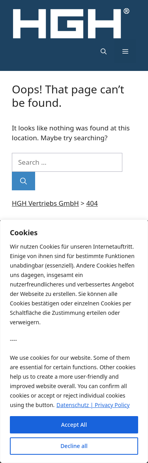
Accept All (74, 424)
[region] (74, 341)
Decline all (74, 446)
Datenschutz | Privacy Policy (92, 405)
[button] (103, 51)
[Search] (23, 181)
